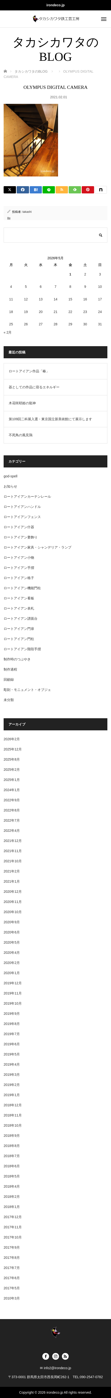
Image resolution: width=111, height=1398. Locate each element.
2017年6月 (12, 1278)
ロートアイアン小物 (19, 557)
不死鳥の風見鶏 (20, 435)
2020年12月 (13, 892)
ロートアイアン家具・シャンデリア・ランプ (37, 547)
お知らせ (10, 486)
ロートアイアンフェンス (22, 517)
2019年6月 (12, 1044)
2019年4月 (12, 1064)
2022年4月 (12, 831)
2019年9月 (12, 1014)
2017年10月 (13, 1237)
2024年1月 (12, 790)
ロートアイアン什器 (19, 527)
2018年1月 (12, 1207)
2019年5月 (12, 1054)
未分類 (9, 700)
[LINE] (49, 189)
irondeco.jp (55, 5)
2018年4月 (12, 1186)
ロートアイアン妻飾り (20, 537)
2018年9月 (12, 1136)
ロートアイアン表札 (19, 608)
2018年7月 (12, 1156)
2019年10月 (13, 1003)
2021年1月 (12, 881)
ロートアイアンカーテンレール (27, 496)
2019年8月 (12, 1024)
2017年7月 (12, 1268)
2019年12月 (13, 983)
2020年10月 (13, 912)
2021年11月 (13, 851)
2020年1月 (12, 973)
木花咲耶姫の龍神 (22, 403)
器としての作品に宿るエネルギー (34, 387)
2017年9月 (12, 1247)
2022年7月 (12, 820)
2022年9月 (12, 800)
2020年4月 (12, 953)
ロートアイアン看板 (19, 598)
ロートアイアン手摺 (19, 568)
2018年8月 (12, 1146)
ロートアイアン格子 (19, 578)
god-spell (10, 476)
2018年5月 (12, 1176)
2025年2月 (12, 770)
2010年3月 (12, 1298)
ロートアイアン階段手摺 (22, 649)
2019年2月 (12, 1085)
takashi (27, 212)
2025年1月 (12, 780)
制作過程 (10, 669)
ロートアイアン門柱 (19, 639)
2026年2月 (12, 739)
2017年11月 (13, 1227)
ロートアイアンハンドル (22, 507)
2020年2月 (12, 963)
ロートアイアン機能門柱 (22, 588)
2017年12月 (13, 1217)
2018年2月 (12, 1197)
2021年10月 (13, 861)
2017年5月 (12, 1288)
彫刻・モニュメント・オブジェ (27, 690)
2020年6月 (12, 932)
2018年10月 (13, 1125)
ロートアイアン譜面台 (20, 618)
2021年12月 (13, 841)
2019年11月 (13, 993)
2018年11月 (13, 1115)
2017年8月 (12, 1258)
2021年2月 (12, 871)
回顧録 (9, 679)
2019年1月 (12, 1095)
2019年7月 (12, 1034)
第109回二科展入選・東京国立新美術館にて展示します (50, 419)
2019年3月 (12, 1075)
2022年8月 (12, 810)
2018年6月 (12, 1166)
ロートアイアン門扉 (19, 629)
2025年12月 (13, 749)
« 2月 (8, 332)
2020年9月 (12, 922)
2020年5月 (12, 942)
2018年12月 (13, 1105)
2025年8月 (12, 759)
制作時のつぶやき (17, 659)
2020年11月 (13, 902)
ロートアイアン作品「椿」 (29, 371)
